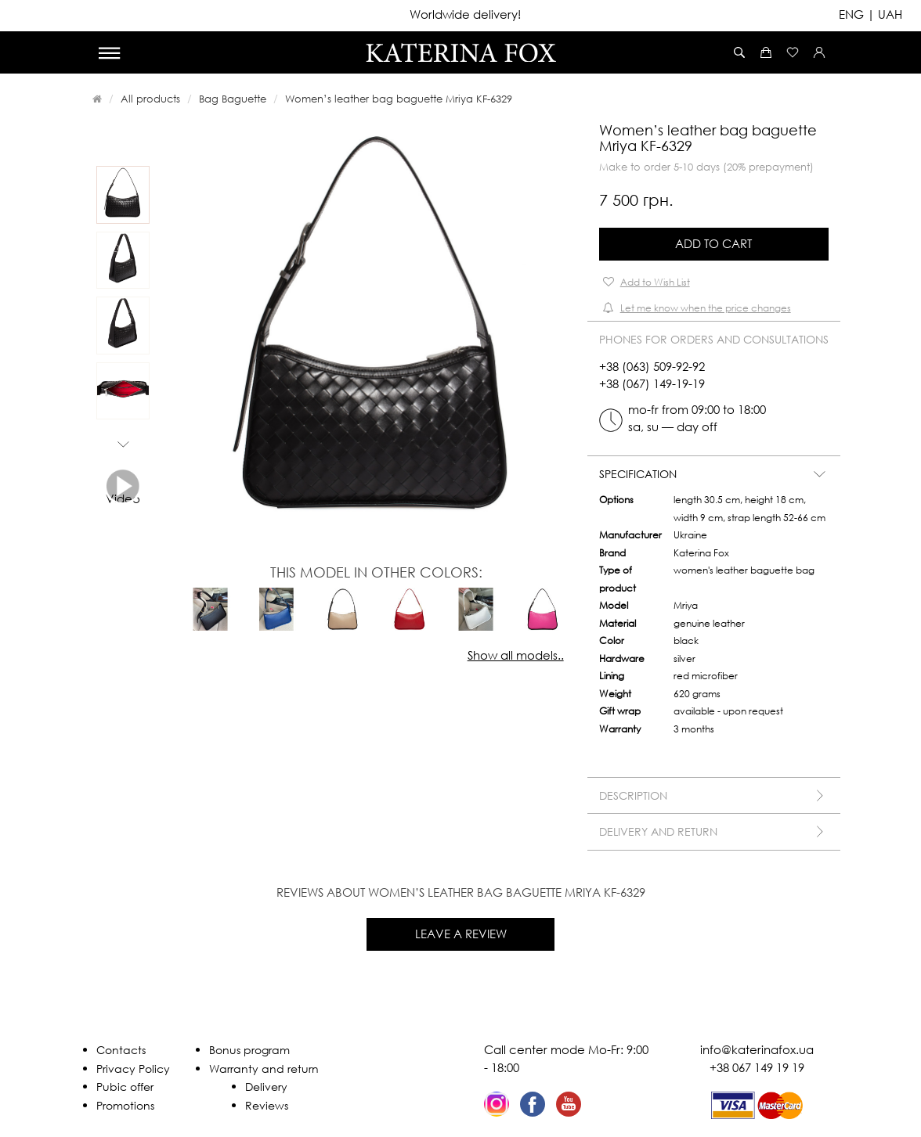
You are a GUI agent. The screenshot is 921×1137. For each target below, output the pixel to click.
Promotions (125, 1105)
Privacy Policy (133, 1068)
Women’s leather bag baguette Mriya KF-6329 (398, 98)
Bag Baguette (232, 98)
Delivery (266, 1086)
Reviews (266, 1105)
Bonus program (249, 1049)
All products (150, 98)
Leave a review (461, 934)
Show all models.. (516, 655)
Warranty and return (264, 1068)
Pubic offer (125, 1086)
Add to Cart (713, 243)
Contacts (121, 1049)
